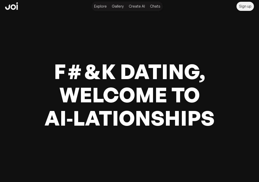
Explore (100, 6)
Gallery (118, 6)
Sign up (245, 6)
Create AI (137, 6)
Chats (155, 6)
